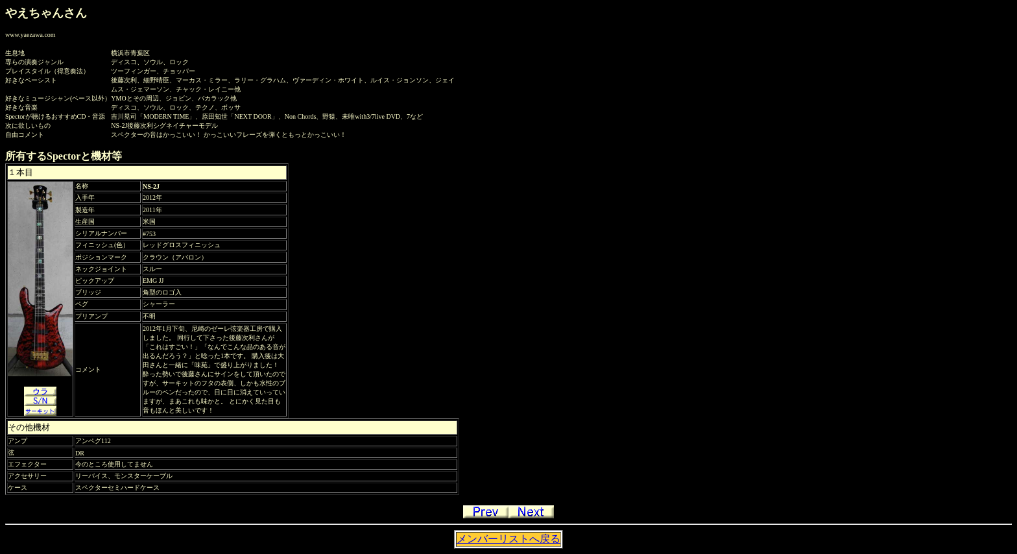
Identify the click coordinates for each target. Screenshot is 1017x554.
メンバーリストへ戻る (508, 538)
